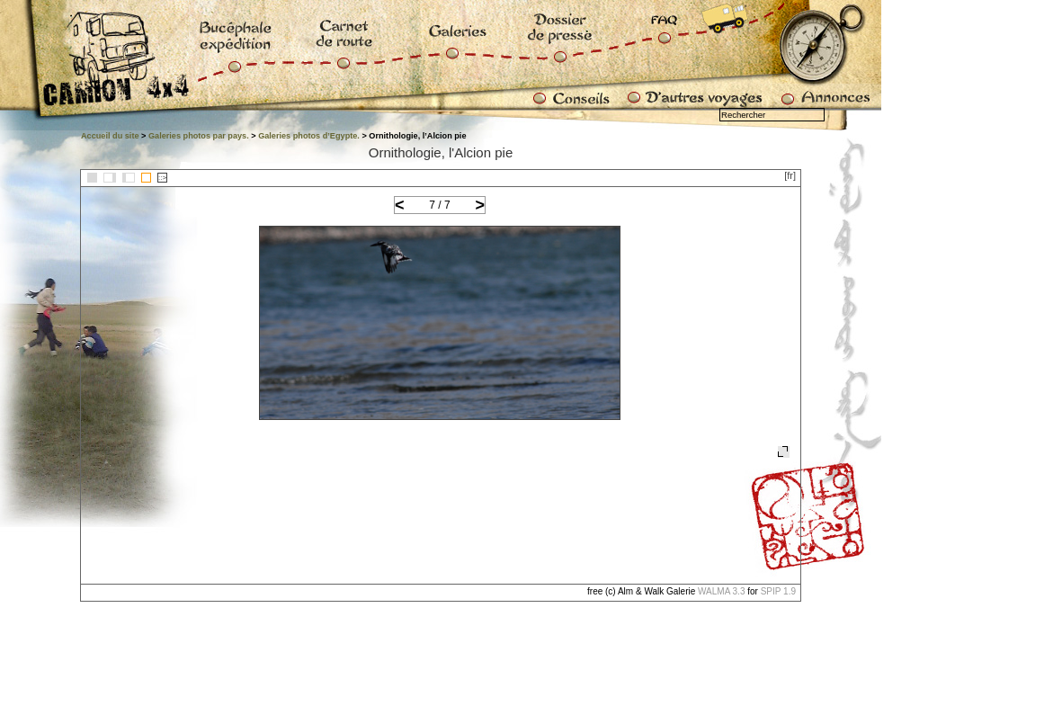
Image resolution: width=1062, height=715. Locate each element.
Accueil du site (110, 135)
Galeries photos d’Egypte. (309, 135)
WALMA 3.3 (721, 591)
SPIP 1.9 (778, 591)
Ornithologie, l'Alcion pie (441, 152)
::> (162, 178)
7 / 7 (439, 205)
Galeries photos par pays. (198, 135)
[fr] (790, 175)
